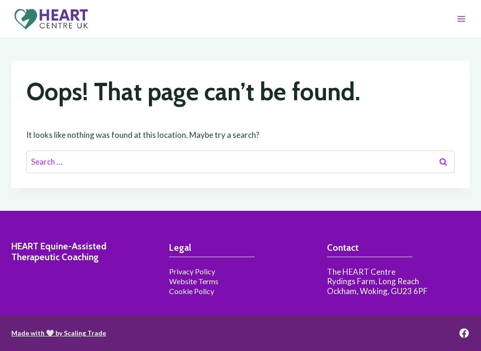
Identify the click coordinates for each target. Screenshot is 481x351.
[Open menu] (461, 18)
